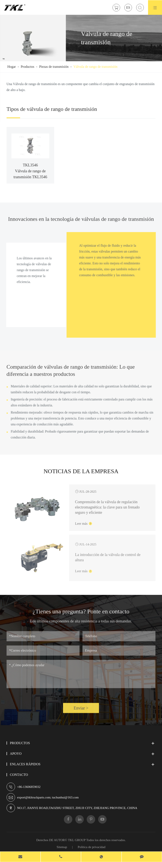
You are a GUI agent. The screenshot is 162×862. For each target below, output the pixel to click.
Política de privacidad (91, 847)
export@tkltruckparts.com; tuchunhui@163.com (48, 797)
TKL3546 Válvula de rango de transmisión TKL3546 (30, 171)
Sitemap (62, 847)
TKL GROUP (76, 840)
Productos (27, 66)
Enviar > (81, 711)
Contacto (19, 774)
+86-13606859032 (29, 787)
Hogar (11, 66)
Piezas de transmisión (54, 66)
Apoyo (16, 753)
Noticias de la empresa (81, 474)
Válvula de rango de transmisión (95, 66)
